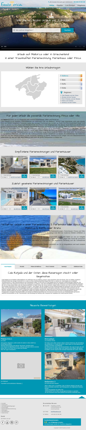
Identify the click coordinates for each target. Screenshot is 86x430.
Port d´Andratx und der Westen (71, 99)
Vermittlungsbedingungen (8, 406)
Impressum (4, 404)
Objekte (60, 5)
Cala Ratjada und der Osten (70, 95)
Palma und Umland (67, 100)
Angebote (81, 5)
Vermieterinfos (5, 411)
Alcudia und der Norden (69, 97)
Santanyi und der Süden (69, 102)
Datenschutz (5, 412)
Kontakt (4, 403)
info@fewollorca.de (56, 411)
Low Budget (70, 5)
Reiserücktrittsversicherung (9, 408)
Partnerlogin (5, 407)
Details (24, 176)
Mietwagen (4, 410)
